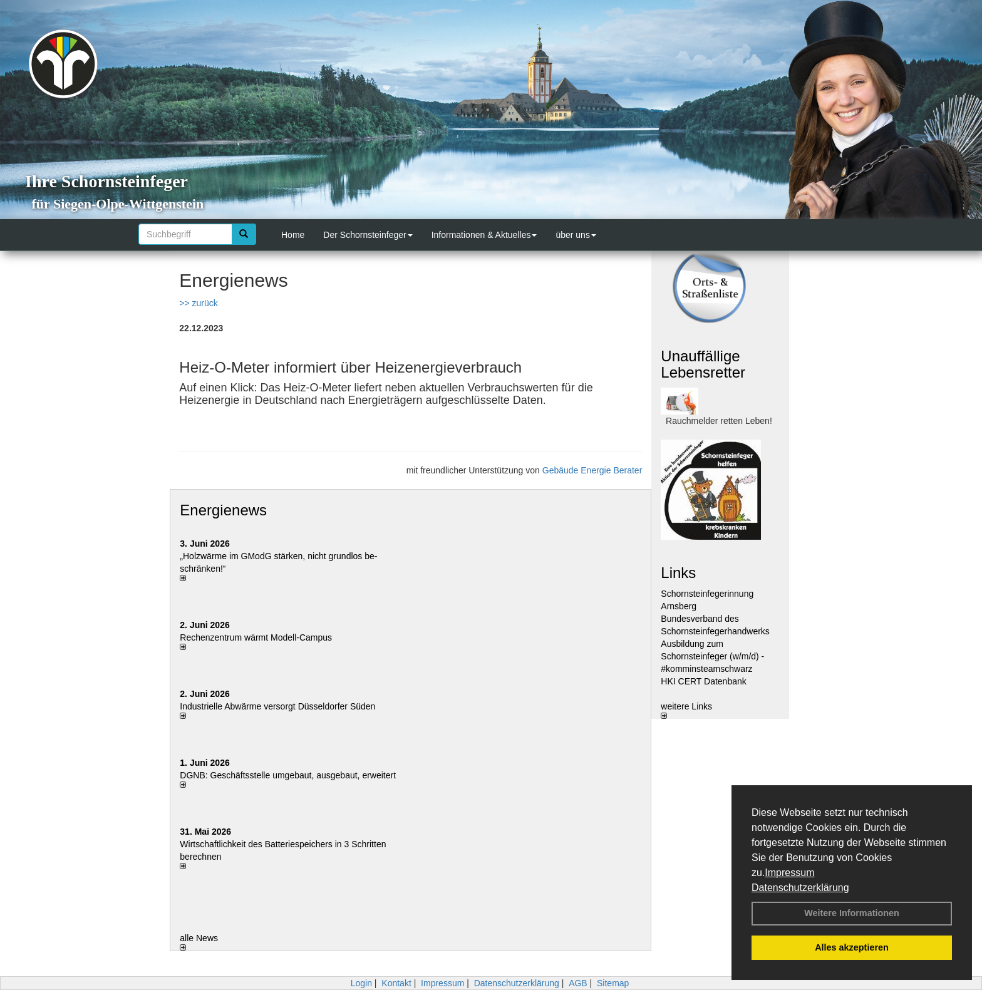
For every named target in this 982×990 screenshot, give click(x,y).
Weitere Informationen (851, 913)
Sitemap (613, 983)
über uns (576, 235)
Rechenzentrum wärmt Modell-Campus (256, 637)
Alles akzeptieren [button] (852, 947)
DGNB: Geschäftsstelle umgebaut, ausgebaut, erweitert (288, 775)
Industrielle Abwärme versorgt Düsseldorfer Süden (277, 706)
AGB (578, 983)
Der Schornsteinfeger (367, 235)
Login (361, 983)
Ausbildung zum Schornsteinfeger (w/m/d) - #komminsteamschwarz (712, 656)
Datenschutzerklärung (800, 887)
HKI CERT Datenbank (703, 681)
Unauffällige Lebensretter (703, 364)
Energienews (223, 510)
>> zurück (198, 303)
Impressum (789, 872)
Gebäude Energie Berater (592, 470)
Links (678, 572)
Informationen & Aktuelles (484, 235)
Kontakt (396, 983)
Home (292, 235)
